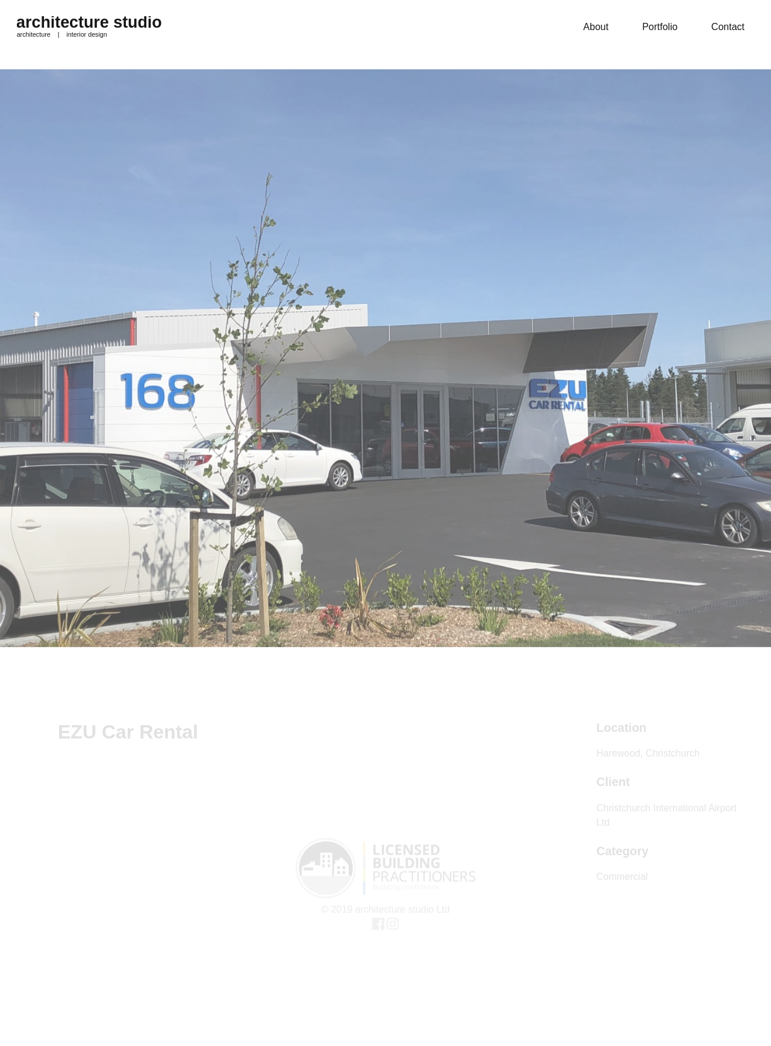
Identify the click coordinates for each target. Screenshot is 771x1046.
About (595, 27)
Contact (727, 27)
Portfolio (660, 27)
